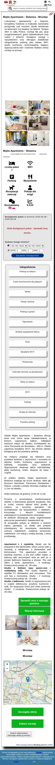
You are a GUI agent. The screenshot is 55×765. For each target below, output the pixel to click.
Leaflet (34, 703)
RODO (16, 762)
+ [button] (7, 665)
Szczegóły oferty (27, 712)
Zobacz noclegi (27, 724)
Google (39, 752)
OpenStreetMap (45, 703)
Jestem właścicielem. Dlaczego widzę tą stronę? (19, 734)
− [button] (7, 669)
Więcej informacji (34, 611)
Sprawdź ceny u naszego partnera (34, 602)
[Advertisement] (27, 76)
